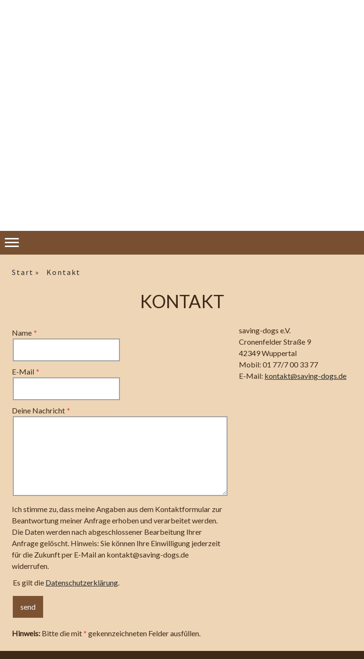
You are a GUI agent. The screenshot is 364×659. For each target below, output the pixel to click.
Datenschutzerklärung (82, 582)
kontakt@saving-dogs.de (305, 375)
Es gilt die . (66, 582)
